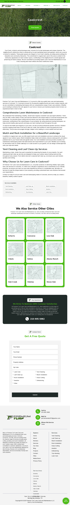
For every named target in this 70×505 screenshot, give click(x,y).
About (35, 438)
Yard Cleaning (56, 435)
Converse (36, 473)
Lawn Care (55, 456)
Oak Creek (36, 485)
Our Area (35, 446)
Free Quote (35, 27)
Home (35, 435)
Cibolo (35, 478)
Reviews (35, 440)
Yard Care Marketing (37, 502)
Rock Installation (56, 443)
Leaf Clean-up (56, 438)
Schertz (35, 470)
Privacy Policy (37, 461)
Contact (35, 453)
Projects (35, 451)
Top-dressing (55, 453)
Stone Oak (36, 493)
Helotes (35, 488)
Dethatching (55, 451)
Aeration (54, 448)
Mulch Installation (57, 440)
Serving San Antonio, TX (35, 498)
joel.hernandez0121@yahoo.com (50, 418)
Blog (34, 448)
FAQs (34, 456)
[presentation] (22, 388)
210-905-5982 (59, 1)
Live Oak (35, 475)
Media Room (37, 458)
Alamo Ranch (37, 483)
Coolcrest (36, 490)
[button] (37, 5)
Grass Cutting (56, 446)
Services (35, 443)
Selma (35, 480)
